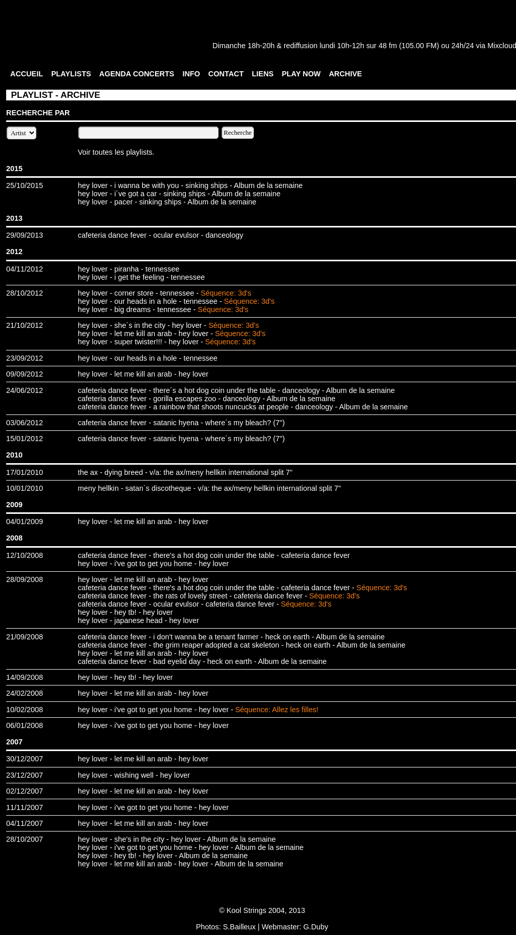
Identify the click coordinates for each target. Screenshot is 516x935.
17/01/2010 (24, 472)
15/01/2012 (24, 438)
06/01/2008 (24, 725)
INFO (191, 74)
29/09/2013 (24, 235)
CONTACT (226, 74)
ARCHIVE (345, 74)
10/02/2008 (24, 709)
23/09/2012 (24, 358)
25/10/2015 (24, 185)
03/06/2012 (24, 423)
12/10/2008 (24, 555)
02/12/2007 (24, 791)
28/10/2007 (24, 839)
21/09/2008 (24, 637)
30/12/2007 (24, 759)
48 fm (387, 45)
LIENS (262, 74)
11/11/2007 (24, 807)
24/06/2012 (24, 390)
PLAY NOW (301, 74)
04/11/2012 (24, 269)
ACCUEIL (26, 74)
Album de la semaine (268, 185)
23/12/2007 (24, 775)
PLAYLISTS (71, 74)
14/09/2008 (24, 677)
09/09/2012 (24, 374)
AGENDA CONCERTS (137, 74)
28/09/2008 (24, 579)
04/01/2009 (24, 521)
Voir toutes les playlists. (116, 152)
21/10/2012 (24, 325)
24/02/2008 (24, 693)
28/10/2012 (24, 293)
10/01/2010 (24, 488)
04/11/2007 (24, 823)
